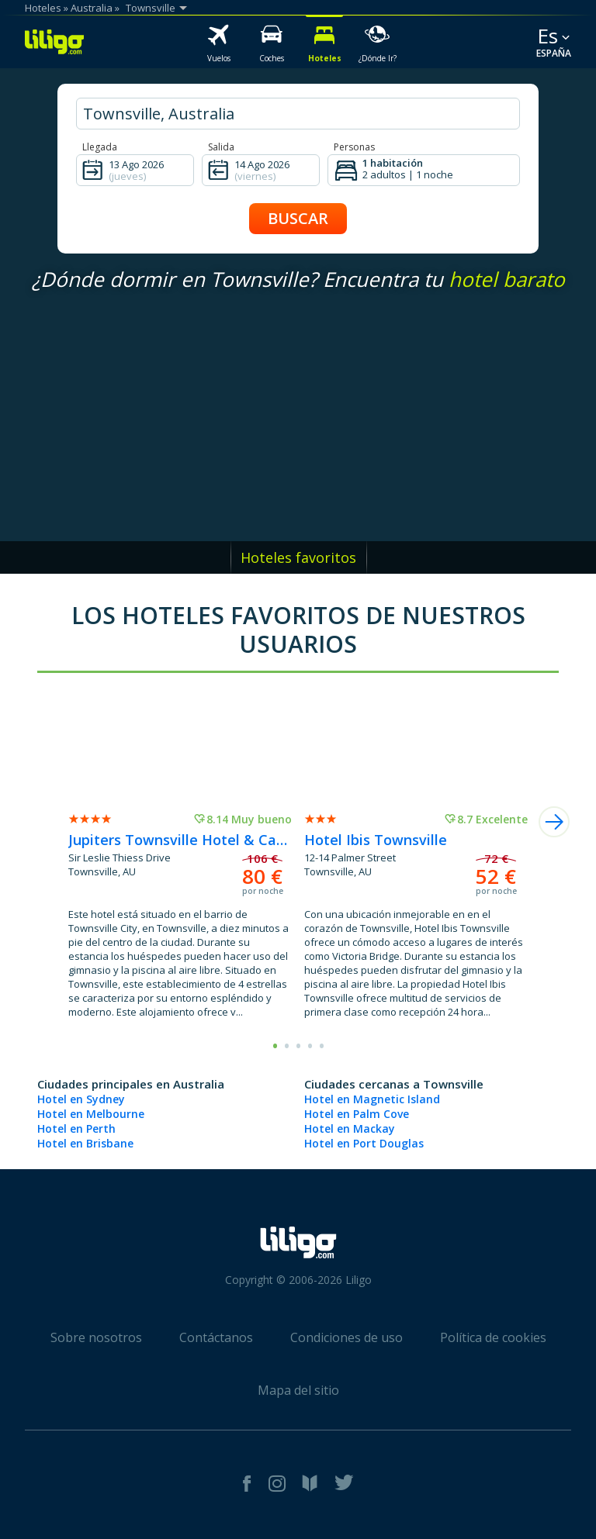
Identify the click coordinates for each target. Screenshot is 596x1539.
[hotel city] (298, 113)
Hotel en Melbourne (90, 1113)
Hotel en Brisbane (85, 1143)
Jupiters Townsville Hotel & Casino (180, 839)
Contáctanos (216, 1337)
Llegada (99, 147)
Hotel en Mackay (349, 1128)
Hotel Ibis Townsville (375, 839)
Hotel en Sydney (81, 1099)
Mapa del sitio (298, 1390)
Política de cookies (493, 1337)
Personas (354, 147)
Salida (221, 147)
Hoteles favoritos (298, 557)
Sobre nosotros (96, 1337)
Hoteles (43, 8)
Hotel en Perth (76, 1128)
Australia (92, 8)
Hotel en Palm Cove (356, 1113)
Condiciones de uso (346, 1337)
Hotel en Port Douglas (364, 1143)
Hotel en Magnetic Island (372, 1099)
